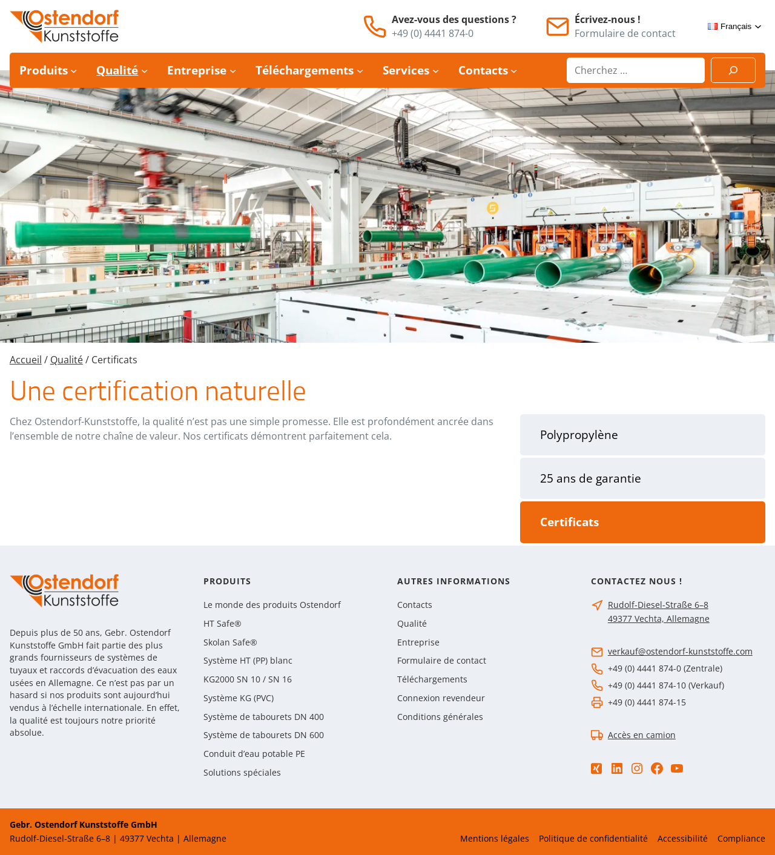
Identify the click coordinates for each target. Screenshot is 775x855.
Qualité (66, 359)
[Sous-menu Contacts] (513, 70)
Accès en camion (642, 735)
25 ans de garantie (590, 478)
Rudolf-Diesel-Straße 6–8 (658, 604)
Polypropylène (579, 435)
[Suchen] (733, 70)
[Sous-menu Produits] (73, 70)
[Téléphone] (375, 27)
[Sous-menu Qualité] (144, 70)
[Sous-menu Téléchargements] (360, 70)
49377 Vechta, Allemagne (659, 618)
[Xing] (596, 768)
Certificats (569, 522)
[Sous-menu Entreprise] (232, 70)
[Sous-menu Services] (435, 70)
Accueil (26, 359)
